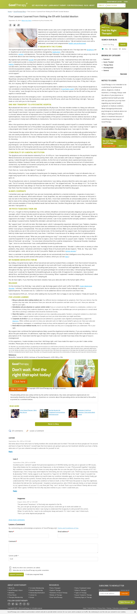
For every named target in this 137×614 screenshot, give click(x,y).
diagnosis (15, 321)
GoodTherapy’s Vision (16, 590)
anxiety (20, 54)
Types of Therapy (80, 592)
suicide (31, 60)
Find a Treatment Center (83, 588)
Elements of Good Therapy (58, 592)
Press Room (12, 595)
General (106, 70)
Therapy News (108, 65)
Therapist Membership (16, 597)
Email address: (63, 532)
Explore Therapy (55, 590)
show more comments (17, 520)
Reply (11, 452)
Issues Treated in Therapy (83, 595)
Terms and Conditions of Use (68, 528)
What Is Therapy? (80, 590)
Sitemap (109, 608)
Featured (106, 59)
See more (123, 74)
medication (56, 52)
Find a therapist (18, 389)
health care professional (77, 43)
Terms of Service (92, 608)
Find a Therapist (55, 588)
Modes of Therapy (56, 595)
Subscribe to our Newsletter (120, 608)
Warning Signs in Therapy (83, 597)
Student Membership (36, 590)
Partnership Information (37, 592)
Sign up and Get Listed (114, 1)
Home (84, 608)
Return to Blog (53, 424)
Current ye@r (14, 556)
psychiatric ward (68, 89)
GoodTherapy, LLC (27, 608)
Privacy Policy (101, 608)
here (66, 257)
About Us (11, 588)
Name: (11, 532)
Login (125, 1)
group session (71, 251)
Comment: (13, 541)
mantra (11, 64)
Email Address (104, 590)
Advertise (12, 592)
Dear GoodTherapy (56, 597)
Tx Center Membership (36, 588)
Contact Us (33, 595)
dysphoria (90, 50)
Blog (86, 5)
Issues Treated (108, 62)
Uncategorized (108, 68)
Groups (31, 597)
